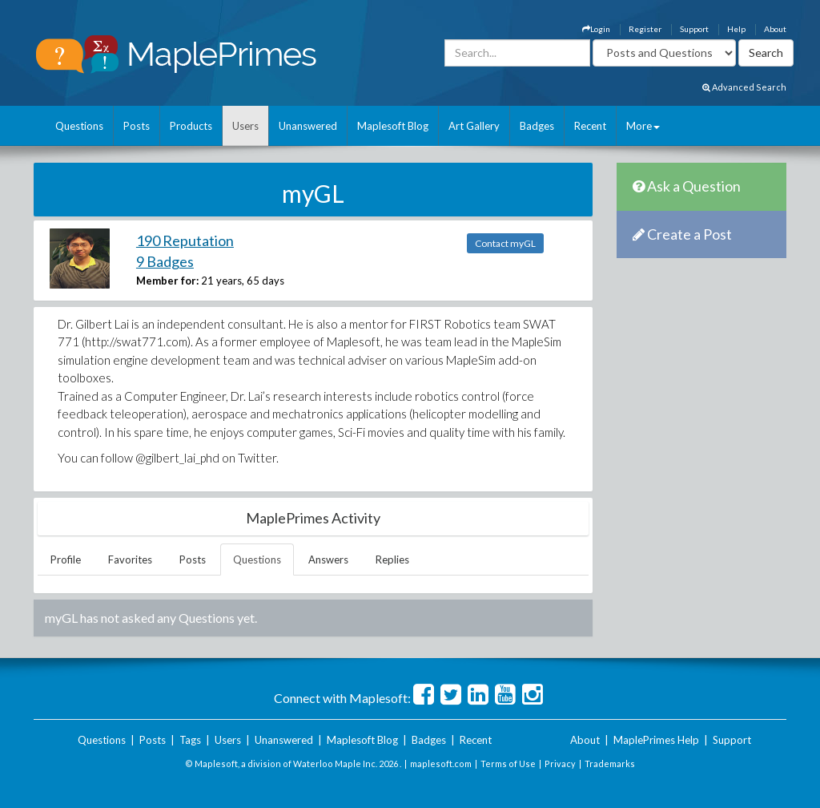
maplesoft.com (441, 763)
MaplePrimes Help (656, 739)
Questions (79, 125)
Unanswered (308, 125)
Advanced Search (744, 87)
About (775, 29)
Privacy (560, 763)
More (643, 125)
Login (596, 29)
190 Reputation (185, 240)
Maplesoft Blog (392, 125)
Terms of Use (508, 763)
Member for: (167, 280)
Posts (136, 125)
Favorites (130, 559)
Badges (537, 125)
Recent (590, 125)
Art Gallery (474, 125)
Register (645, 29)
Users (245, 125)
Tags (190, 739)
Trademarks (610, 763)
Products (191, 125)
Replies (392, 559)
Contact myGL (505, 243)
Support (694, 29)
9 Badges (165, 261)
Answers (328, 559)
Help (736, 29)
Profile (65, 559)
